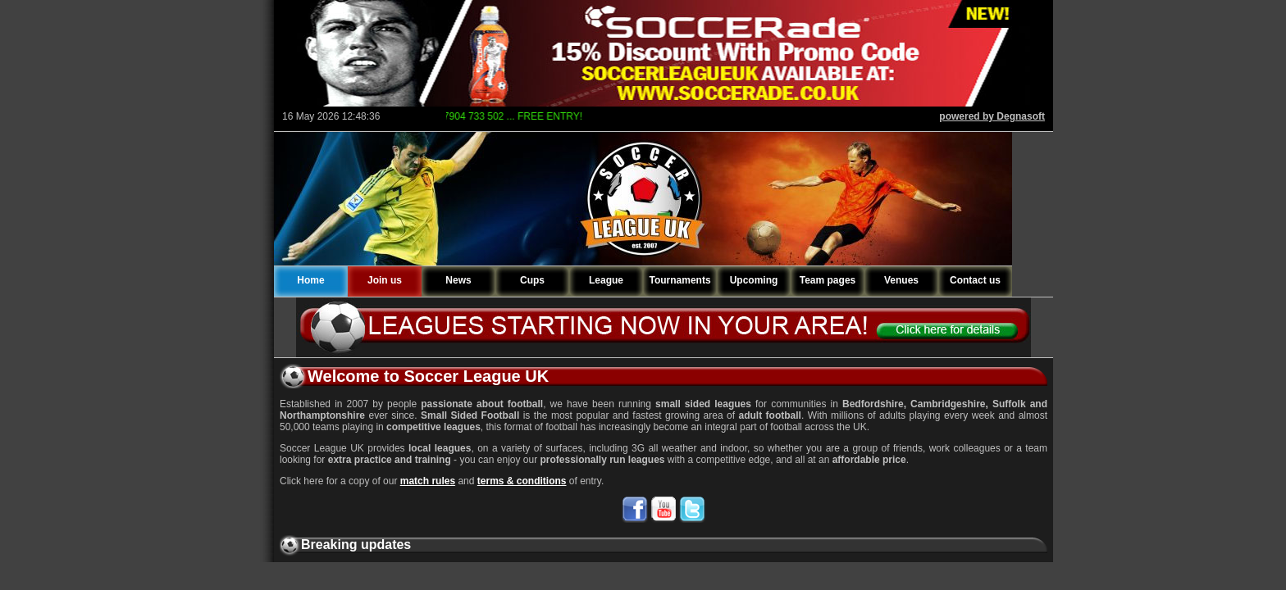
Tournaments (679, 280)
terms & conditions (522, 481)
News (458, 280)
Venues (901, 280)
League (606, 280)
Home (310, 280)
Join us (384, 280)
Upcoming (754, 280)
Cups (532, 280)
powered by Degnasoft (992, 116)
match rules (427, 481)
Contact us (975, 280)
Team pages (827, 280)
